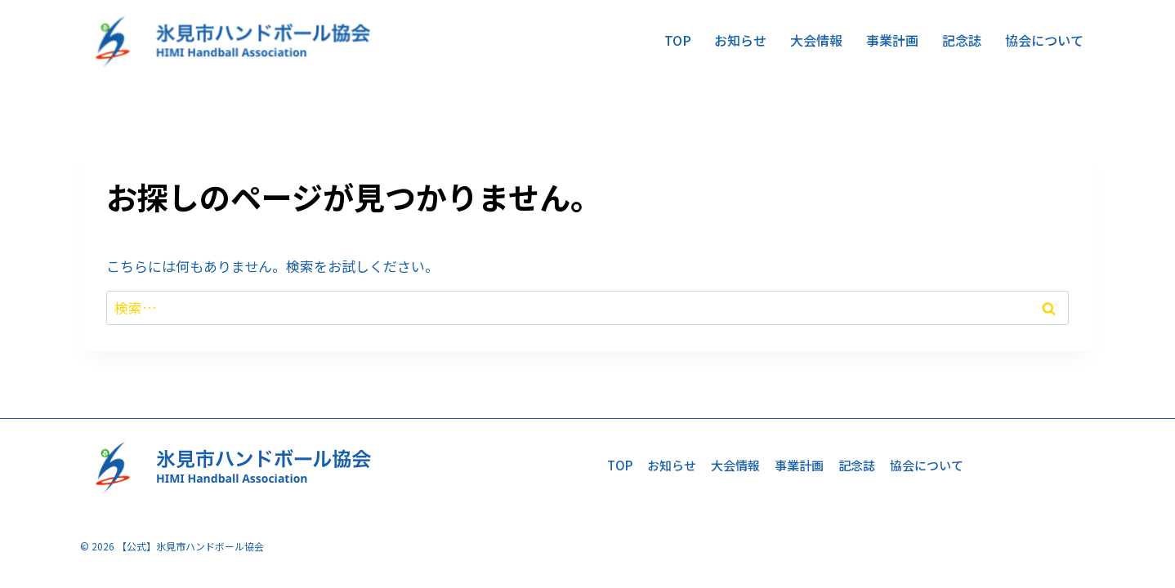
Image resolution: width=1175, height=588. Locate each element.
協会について (1044, 40)
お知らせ (740, 40)
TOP (677, 40)
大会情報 (816, 40)
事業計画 (892, 40)
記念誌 (961, 40)
